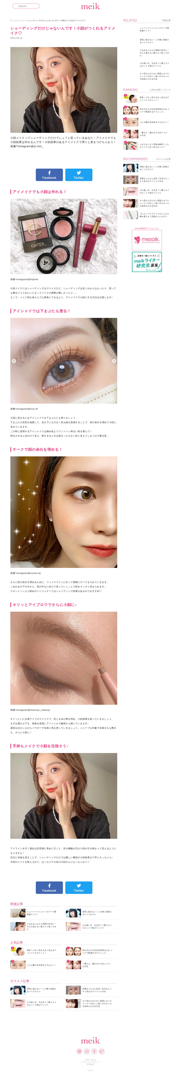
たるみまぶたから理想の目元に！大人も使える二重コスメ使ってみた (41, 926)
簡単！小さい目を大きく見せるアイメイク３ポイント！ (41, 951)
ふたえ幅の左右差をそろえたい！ (41, 965)
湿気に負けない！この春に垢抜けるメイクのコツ (97, 913)
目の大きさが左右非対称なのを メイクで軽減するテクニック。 (97, 951)
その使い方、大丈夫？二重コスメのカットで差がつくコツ (97, 926)
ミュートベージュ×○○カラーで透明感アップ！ (41, 913)
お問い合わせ (90, 1060)
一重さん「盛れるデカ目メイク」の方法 (97, 965)
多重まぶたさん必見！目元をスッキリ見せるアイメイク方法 (97, 990)
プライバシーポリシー (90, 1062)
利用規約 (90, 1064)
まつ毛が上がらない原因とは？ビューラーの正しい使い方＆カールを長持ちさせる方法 (97, 1003)
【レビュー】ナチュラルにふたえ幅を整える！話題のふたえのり (154, 215)
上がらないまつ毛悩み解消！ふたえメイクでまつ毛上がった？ (154, 145)
